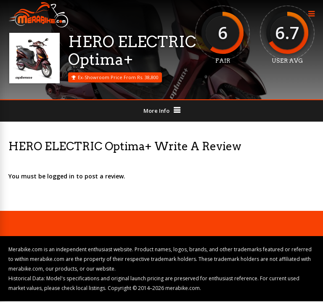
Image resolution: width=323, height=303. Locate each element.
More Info (156, 110)
